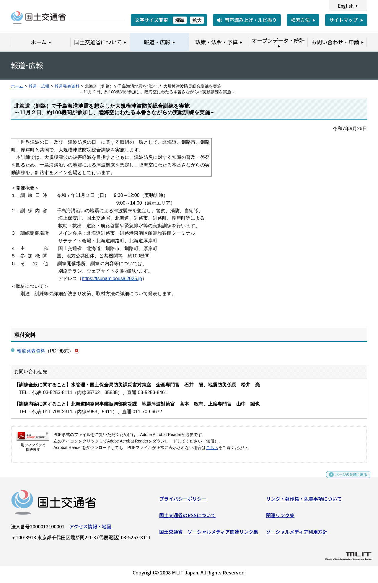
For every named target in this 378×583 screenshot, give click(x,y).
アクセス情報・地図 (90, 528)
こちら (212, 447)
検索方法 (300, 19)
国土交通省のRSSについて (187, 517)
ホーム (17, 86)
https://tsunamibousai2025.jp (112, 278)
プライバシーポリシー (182, 500)
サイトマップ (343, 19)
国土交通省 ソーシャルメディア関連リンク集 (208, 533)
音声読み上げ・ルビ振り (251, 19)
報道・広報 (39, 86)
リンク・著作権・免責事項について (304, 500)
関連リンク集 (280, 517)
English (345, 5)
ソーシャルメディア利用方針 (296, 533)
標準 (180, 20)
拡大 (197, 20)
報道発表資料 (67, 86)
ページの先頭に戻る (346, 479)
